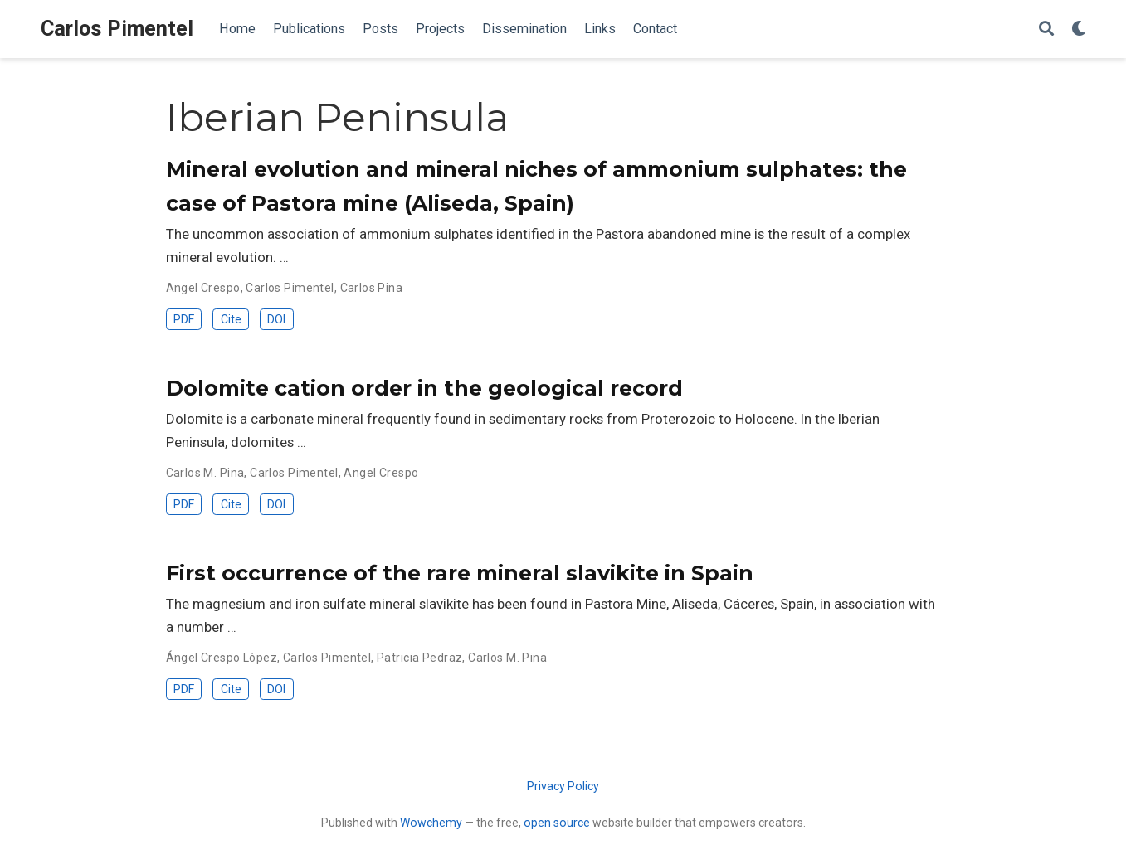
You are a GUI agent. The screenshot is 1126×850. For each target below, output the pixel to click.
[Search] (1046, 29)
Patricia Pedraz (419, 657)
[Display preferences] (1078, 29)
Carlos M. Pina (205, 472)
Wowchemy (431, 822)
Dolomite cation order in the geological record (424, 388)
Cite (231, 319)
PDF (183, 319)
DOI (276, 319)
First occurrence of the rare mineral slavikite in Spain (459, 573)
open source (557, 822)
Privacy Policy (563, 786)
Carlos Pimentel (117, 29)
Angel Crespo (203, 287)
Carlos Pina (371, 287)
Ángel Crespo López (222, 657)
